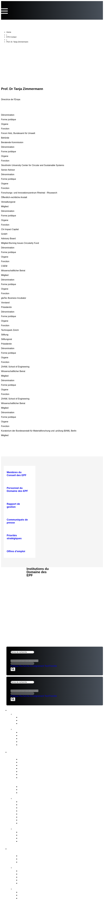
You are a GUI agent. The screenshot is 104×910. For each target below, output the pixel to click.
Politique (14, 666)
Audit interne (26, 774)
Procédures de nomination (33, 811)
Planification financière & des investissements (44, 805)
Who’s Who (25, 768)
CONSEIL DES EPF (16, 571)
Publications (21, 729)
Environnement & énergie (33, 883)
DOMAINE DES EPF (16, 580)
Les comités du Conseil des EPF (37, 771)
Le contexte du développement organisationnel (45, 898)
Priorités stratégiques (30, 871)
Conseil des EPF (22, 752)
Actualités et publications (28, 710)
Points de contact (25, 829)
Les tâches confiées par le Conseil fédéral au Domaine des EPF (55, 874)
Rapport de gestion (29, 732)
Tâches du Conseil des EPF (32, 798)
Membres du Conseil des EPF (35, 759)
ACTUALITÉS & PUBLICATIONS (14, 575)
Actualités (20, 714)
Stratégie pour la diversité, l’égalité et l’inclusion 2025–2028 (52, 744)
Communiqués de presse (33, 717)
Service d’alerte (27, 835)
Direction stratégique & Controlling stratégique (45, 801)
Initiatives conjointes (30, 877)
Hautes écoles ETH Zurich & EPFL (38, 859)
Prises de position (29, 720)
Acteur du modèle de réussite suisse (39, 856)
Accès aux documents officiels (36, 841)
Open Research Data (31, 880)
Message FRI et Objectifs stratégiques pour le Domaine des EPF (55, 793)
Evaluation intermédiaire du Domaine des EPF (45, 741)
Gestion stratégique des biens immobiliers (42, 808)
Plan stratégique (28, 738)
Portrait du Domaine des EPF (33, 852)
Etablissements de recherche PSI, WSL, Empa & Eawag (50, 862)
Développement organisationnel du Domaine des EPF (49, 892)
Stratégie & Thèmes (26, 867)
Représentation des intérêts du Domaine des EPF (47, 817)
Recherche (24, 666)
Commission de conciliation (34, 838)
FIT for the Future (25, 889)
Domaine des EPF (23, 849)
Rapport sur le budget (31, 735)
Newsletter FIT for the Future (35, 723)
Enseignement (37, 666)
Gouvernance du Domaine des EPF (37, 783)
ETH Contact (11, 37)
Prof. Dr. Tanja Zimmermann (17, 42)
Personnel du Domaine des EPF (37, 814)
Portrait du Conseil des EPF (32, 756)
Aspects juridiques (12, 585)
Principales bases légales (33, 789)
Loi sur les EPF (27, 786)
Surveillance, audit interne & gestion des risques (46, 823)
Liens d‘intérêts (27, 762)
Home (8, 33)
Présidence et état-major (32, 765)
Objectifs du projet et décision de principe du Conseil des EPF (53, 895)
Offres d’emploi (27, 777)
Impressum (12, 590)
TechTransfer (51, 666)
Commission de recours (32, 832)
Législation (25, 820)
